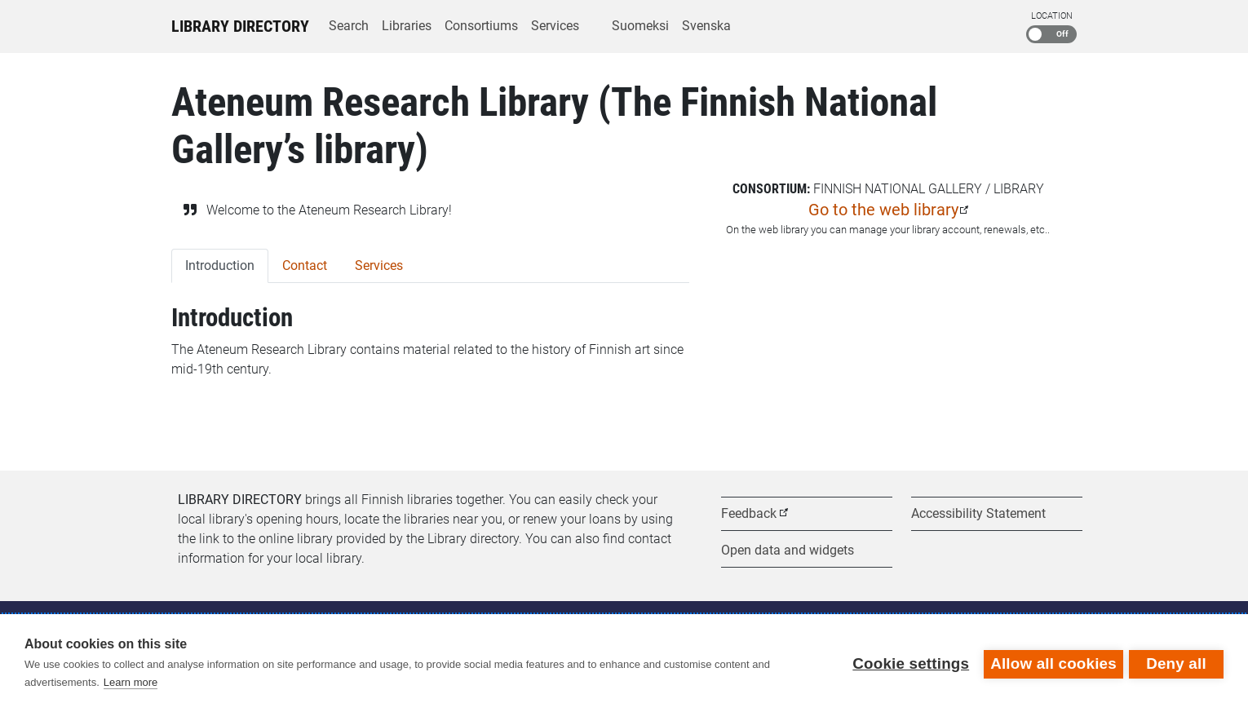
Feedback (749, 513)
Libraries (406, 25)
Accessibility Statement (978, 513)
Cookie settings (908, 662)
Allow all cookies (1051, 662)
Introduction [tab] (219, 265)
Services (555, 25)
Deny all (1176, 662)
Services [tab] (379, 265)
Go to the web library (883, 209)
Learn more (130, 682)
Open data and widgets (787, 550)
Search (349, 25)
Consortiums (481, 25)
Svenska (706, 25)
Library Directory (240, 26)
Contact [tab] (304, 265)
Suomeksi (640, 25)
